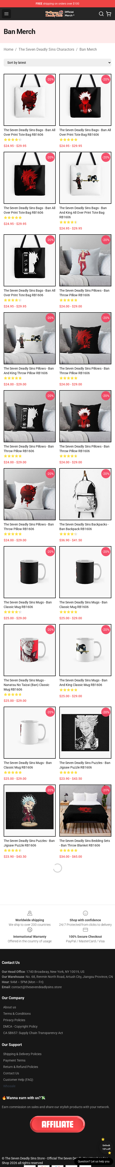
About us (9, 1007)
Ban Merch (88, 49)
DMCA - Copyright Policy (20, 1026)
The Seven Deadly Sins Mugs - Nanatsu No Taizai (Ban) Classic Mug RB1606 (26, 684)
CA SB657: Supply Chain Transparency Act (33, 1033)
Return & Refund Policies (20, 1067)
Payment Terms (14, 1060)
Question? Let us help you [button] (94, 1161)
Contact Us (11, 1073)
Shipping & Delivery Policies (22, 1054)
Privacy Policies (14, 1020)
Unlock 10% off (106, 1147)
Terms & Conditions (17, 1013)
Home (8, 49)
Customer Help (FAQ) (18, 1079)
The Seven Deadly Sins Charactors (46, 49)
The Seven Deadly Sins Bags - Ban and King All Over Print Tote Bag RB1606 (83, 212)
